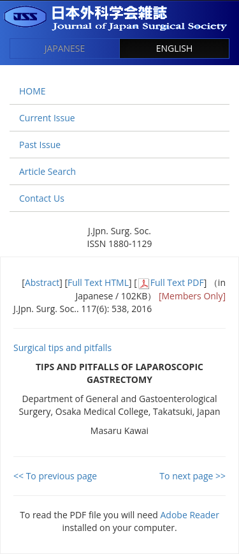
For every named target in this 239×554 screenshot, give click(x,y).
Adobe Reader (190, 515)
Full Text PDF (177, 282)
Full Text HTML (98, 282)
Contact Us (41, 198)
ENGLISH (174, 48)
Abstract (42, 282)
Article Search (47, 171)
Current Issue (47, 118)
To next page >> (192, 476)
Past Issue (40, 144)
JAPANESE (65, 48)
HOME (32, 91)
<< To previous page (55, 476)
